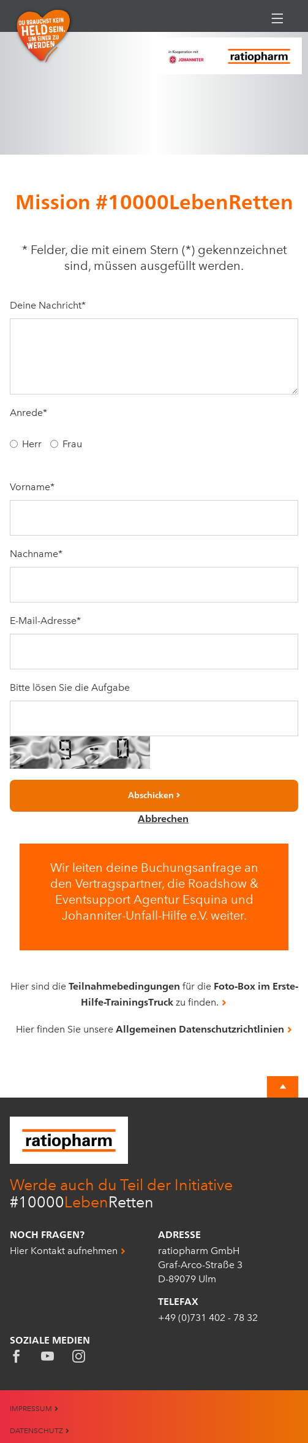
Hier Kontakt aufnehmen (64, 1250)
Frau (72, 444)
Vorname (32, 487)
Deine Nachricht (48, 305)
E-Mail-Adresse (45, 620)
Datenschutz (40, 1430)
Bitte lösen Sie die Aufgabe (70, 687)
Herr (32, 444)
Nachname (36, 554)
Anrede (28, 412)
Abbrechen (163, 819)
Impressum (34, 1408)
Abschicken (151, 795)
